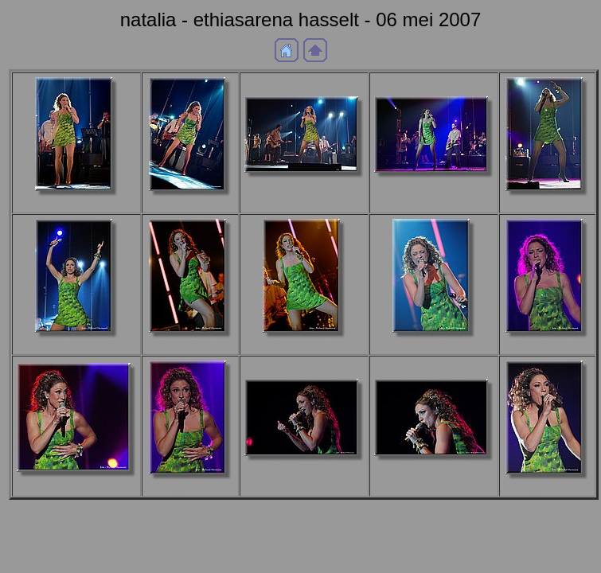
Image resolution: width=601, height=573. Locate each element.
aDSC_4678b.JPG (304, 344)
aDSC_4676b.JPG (190, 344)
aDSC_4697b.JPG (434, 344)
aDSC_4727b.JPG (434, 468)
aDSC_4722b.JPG (190, 486)
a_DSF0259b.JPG (190, 203)
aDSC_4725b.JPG (304, 468)
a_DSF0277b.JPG (547, 203)
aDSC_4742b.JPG (547, 486)
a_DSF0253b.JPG (76, 203)
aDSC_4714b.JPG (547, 344)
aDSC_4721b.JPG (76, 483)
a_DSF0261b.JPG (304, 184)
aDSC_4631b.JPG (76, 344)
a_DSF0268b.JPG (434, 184)
